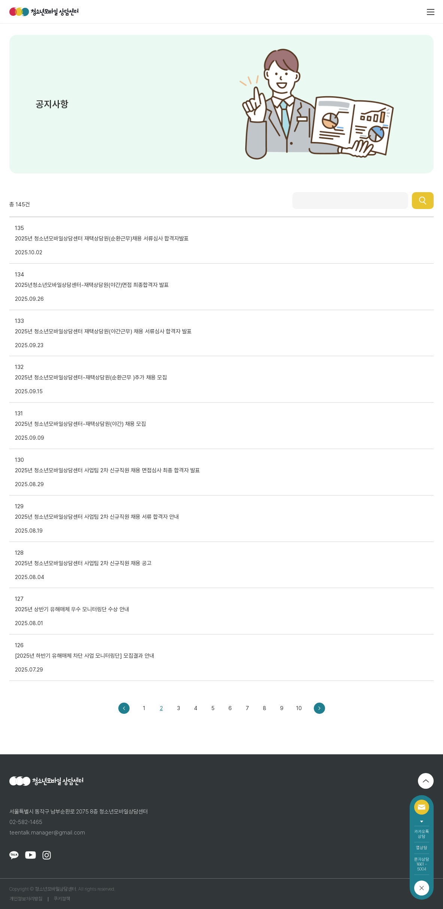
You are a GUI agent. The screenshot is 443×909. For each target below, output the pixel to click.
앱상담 (421, 847)
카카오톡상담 (421, 834)
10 (299, 708)
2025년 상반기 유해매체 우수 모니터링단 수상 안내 (72, 609)
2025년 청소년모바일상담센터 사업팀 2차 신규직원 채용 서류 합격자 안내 (97, 516)
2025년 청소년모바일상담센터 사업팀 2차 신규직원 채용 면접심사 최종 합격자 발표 (107, 470)
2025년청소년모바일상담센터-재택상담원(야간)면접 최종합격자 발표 (92, 285)
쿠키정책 (62, 899)
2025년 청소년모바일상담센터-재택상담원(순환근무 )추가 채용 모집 (91, 377)
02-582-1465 (25, 822)
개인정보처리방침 (25, 899)
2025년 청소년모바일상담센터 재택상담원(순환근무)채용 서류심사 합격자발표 (102, 238)
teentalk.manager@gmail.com (47, 832)
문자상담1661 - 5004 (421, 864)
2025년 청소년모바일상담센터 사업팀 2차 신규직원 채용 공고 (83, 563)
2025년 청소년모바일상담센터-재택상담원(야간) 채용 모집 (80, 424)
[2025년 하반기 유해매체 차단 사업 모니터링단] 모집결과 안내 (84, 655)
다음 (319, 708)
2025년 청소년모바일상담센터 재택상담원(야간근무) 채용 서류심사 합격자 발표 (103, 331)
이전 (124, 708)
